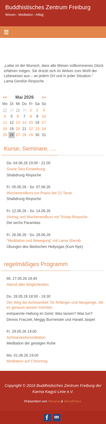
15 (31, 122)
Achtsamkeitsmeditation (26, 337)
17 (44, 122)
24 (44, 129)
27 (5, 110)
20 (18, 129)
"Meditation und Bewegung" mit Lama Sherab (44, 240)
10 (44, 116)
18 (5, 129)
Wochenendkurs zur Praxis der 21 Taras (39, 193)
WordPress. (73, 401)
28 (24, 135)
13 (18, 122)
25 (5, 135)
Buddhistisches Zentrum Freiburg (47, 7)
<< (5, 97)
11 (5, 122)
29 (18, 110)
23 (37, 129)
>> (44, 97)
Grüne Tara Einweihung (26, 169)
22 (31, 129)
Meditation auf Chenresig (27, 361)
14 (24, 122)
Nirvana (54, 401)
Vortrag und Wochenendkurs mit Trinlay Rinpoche (47, 217)
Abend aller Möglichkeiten (28, 284)
